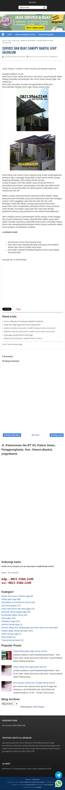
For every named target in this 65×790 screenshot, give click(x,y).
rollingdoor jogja (8, 621)
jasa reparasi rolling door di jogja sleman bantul (34, 683)
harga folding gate (45, 34)
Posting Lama (56, 435)
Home (4, 40)
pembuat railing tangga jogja (13, 612)
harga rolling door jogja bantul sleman (29, 667)
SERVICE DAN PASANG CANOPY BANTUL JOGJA (23, 338)
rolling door (36, 779)
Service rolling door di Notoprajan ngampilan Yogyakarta (23, 321)
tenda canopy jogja (13, 40)
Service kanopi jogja (10, 624)
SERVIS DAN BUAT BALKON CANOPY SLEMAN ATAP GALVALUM (29, 328)
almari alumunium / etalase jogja (15, 596)
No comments (52, 56)
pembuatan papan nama (12, 615)
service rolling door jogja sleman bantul (31, 782)
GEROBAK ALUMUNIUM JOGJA (16, 602)
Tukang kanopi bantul (10, 640)
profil (10, 34)
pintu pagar (6, 618)
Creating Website (30, 784)
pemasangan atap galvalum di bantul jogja (18, 335)
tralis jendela (7, 637)
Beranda (32, 2)
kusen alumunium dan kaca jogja (15, 609)
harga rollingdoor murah (25, 34)
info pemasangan (9, 605)
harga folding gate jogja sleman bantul (30, 651)
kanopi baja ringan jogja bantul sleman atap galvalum (22, 325)
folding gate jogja (8, 599)
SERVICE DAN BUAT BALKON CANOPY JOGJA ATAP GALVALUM (29, 332)
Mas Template (49, 784)
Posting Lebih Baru (12, 435)
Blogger (40, 707)
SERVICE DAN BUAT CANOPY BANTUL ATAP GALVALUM (29, 50)
